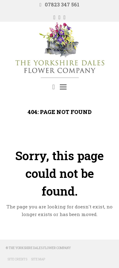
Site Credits (17, 259)
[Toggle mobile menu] (63, 86)
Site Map (38, 259)
